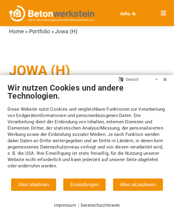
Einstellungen (84, 184)
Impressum (65, 205)
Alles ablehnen (33, 184)
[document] (87, 130)
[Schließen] (165, 79)
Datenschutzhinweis (100, 205)
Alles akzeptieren (138, 184)
